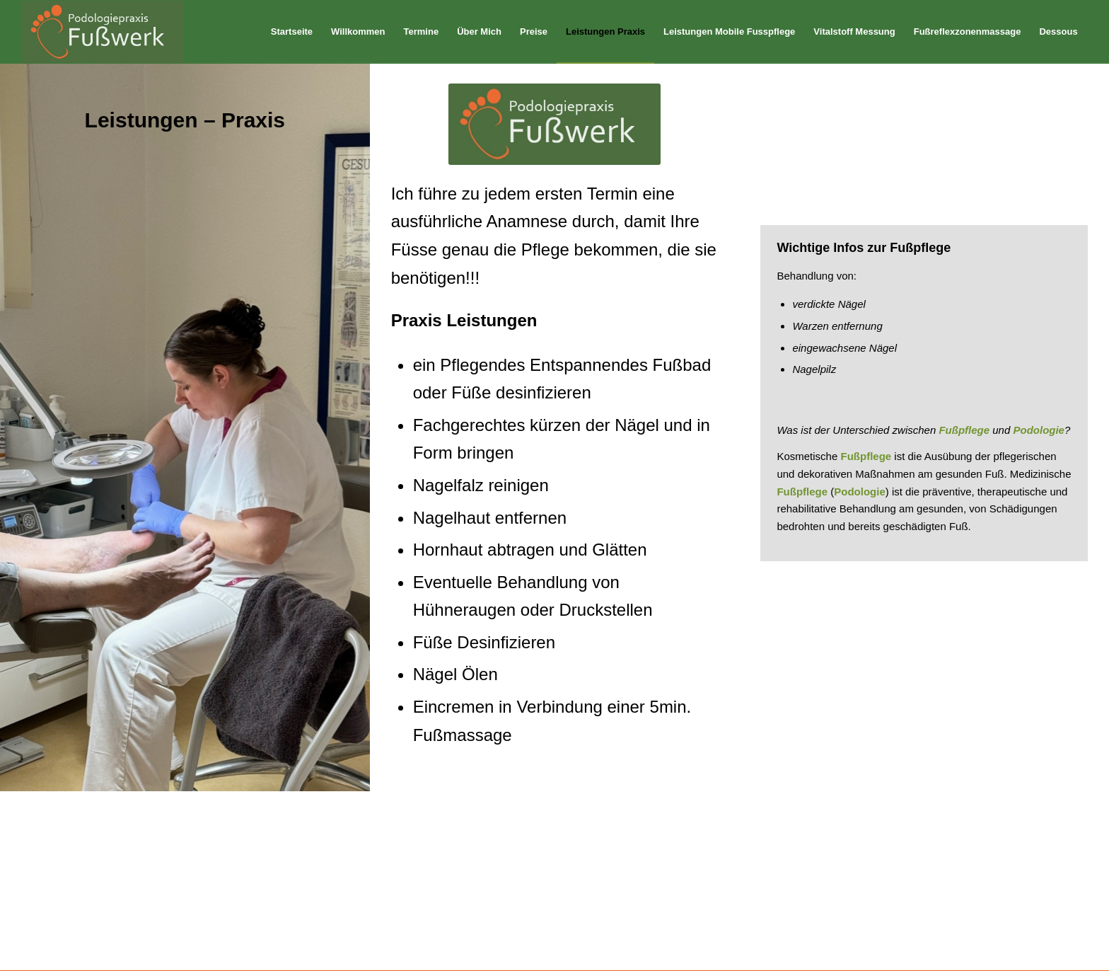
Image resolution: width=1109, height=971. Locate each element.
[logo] (103, 32)
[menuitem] (292, 32)
